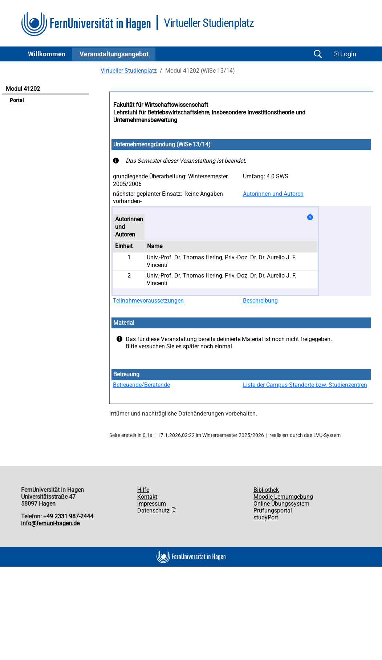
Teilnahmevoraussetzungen (148, 300)
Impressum (151, 503)
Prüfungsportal (272, 510)
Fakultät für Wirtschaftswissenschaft (160, 104)
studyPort (265, 517)
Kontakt (147, 496)
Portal (17, 100)
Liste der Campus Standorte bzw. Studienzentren (305, 384)
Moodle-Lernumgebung (283, 496)
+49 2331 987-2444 (68, 516)
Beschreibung (260, 300)
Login (344, 54)
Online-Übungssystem (281, 503)
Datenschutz (157, 510)
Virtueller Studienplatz (129, 70)
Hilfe (143, 489)
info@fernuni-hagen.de (50, 523)
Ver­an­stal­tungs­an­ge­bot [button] (114, 54)
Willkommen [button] (46, 54)
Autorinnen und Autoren (273, 193)
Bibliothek (266, 489)
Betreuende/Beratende (141, 384)
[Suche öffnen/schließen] (318, 53)
